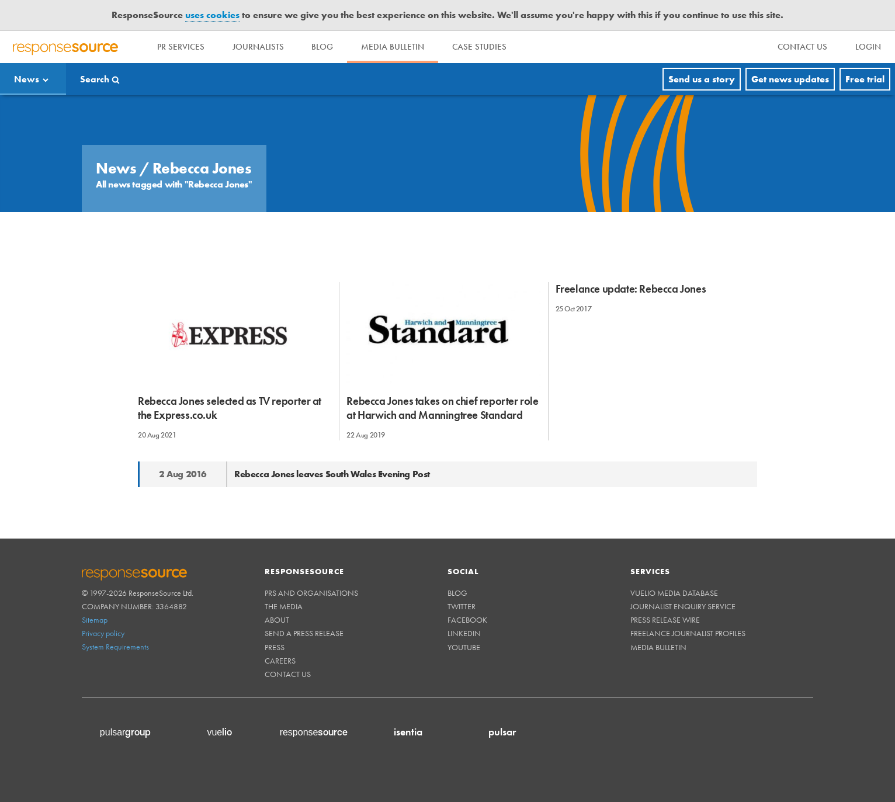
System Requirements (115, 646)
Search (94, 79)
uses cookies (212, 15)
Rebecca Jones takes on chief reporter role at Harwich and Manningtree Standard (442, 408)
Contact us (288, 674)
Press (275, 647)
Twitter (462, 606)
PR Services (180, 47)
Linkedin (464, 633)
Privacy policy (103, 633)
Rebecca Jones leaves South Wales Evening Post (332, 474)
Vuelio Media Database (674, 593)
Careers (280, 660)
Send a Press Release (304, 633)
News (26, 79)
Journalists (258, 47)
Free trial (864, 79)
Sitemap (94, 619)
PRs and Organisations (311, 593)
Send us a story (701, 79)
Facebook (467, 619)
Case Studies (480, 47)
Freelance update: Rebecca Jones (631, 289)
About (277, 619)
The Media (284, 606)
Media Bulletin (393, 47)
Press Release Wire (665, 619)
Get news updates (790, 79)
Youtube (464, 647)
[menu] (802, 47)
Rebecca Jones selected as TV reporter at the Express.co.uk (229, 408)
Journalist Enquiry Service (683, 606)
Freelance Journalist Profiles (687, 633)
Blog (323, 47)
